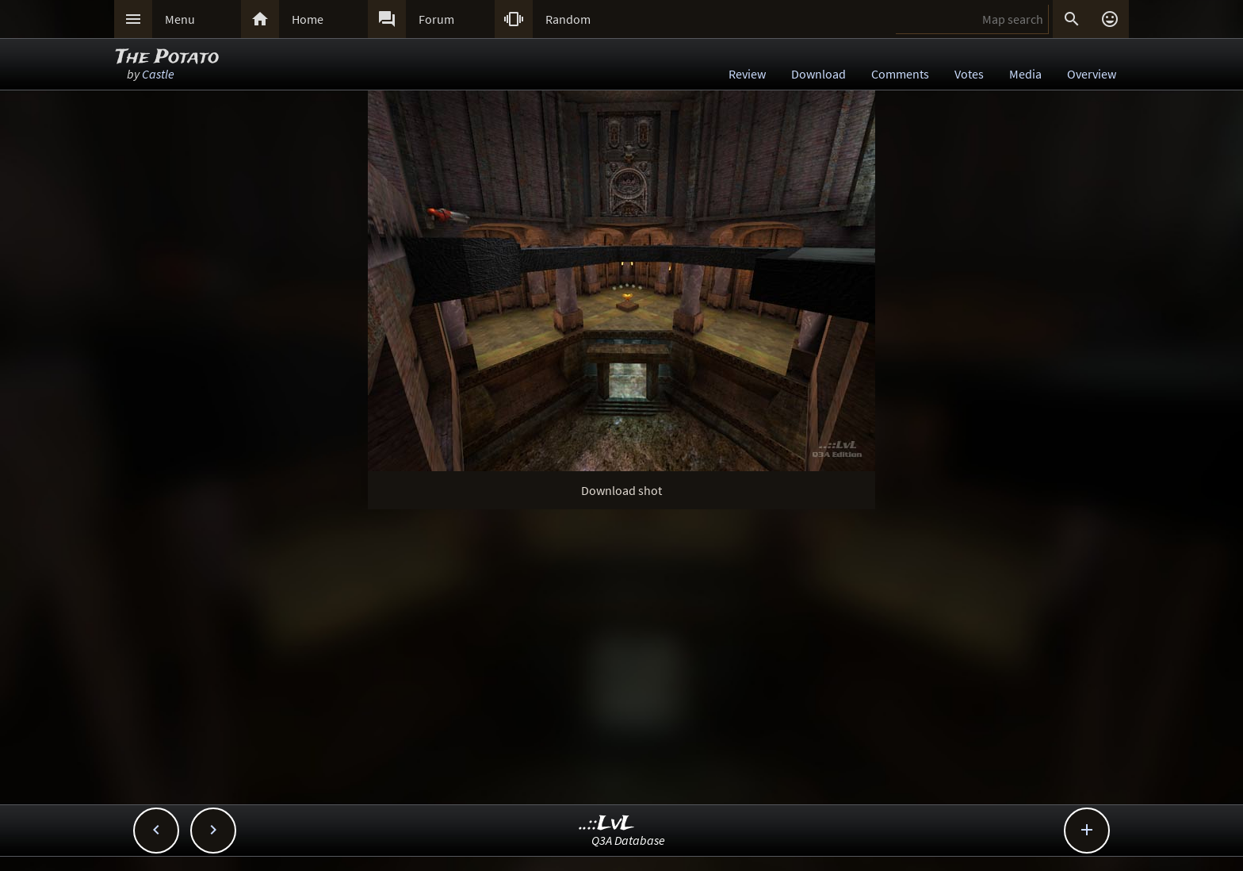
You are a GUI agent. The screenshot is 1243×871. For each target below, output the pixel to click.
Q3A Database (628, 840)
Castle (158, 74)
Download (818, 74)
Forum (436, 19)
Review (747, 74)
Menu (180, 19)
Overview (1091, 74)
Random (568, 19)
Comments (900, 74)
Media (1025, 74)
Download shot (621, 490)
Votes (969, 74)
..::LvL (606, 824)
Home (307, 19)
